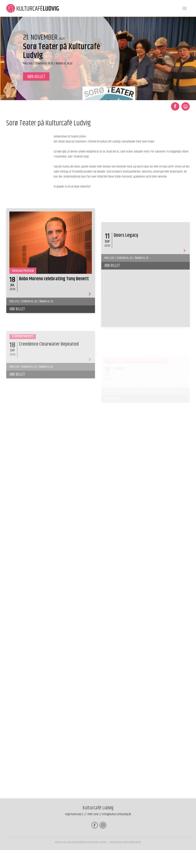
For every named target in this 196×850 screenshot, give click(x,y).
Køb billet (17, 345)
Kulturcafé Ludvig (96, 846)
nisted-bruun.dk (132, 846)
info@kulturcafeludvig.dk (116, 817)
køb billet (36, 76)
